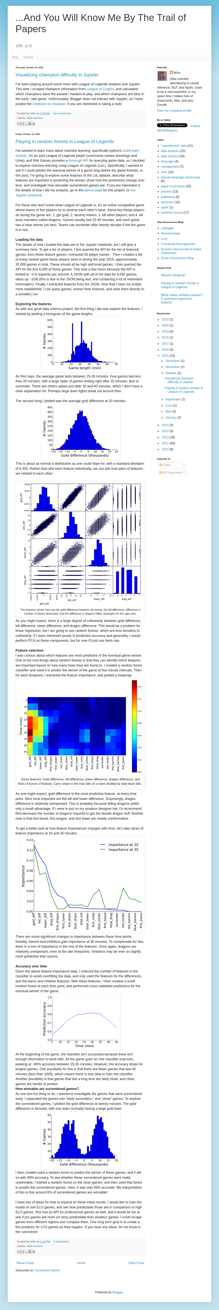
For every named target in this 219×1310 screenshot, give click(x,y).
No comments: (62, 113)
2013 (166, 431)
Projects (29, 57)
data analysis (170, 151)
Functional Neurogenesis (178, 244)
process (166, 191)
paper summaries (173, 186)
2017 (166, 343)
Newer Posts (25, 1263)
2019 (166, 331)
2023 (166, 319)
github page (93, 190)
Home (81, 1263)
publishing (168, 197)
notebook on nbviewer (49, 104)
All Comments (171, 472)
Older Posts (136, 1263)
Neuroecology (170, 233)
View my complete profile (174, 110)
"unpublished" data (174, 145)
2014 (166, 425)
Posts (165, 465)
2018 (166, 337)
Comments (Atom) (47, 1270)
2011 (166, 443)
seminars (167, 202)
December (173, 361)
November (173, 367)
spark (164, 207)
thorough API (78, 160)
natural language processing (180, 177)
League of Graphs (100, 89)
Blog (15, 57)
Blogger (117, 1292)
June (169, 405)
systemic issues (172, 212)
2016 (166, 349)
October (171, 373)
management (170, 166)
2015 (166, 355)
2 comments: (61, 1241)
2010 (166, 449)
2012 (166, 437)
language (167, 161)
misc (164, 172)
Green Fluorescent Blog (177, 258)
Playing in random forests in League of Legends (65, 141)
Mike (177, 72)
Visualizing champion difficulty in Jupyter (57, 74)
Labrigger (167, 228)
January (171, 417)
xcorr (164, 238)
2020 (166, 325)
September (174, 399)
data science (34, 117)
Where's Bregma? (173, 275)
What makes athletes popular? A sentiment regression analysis (182, 298)
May (169, 411)
